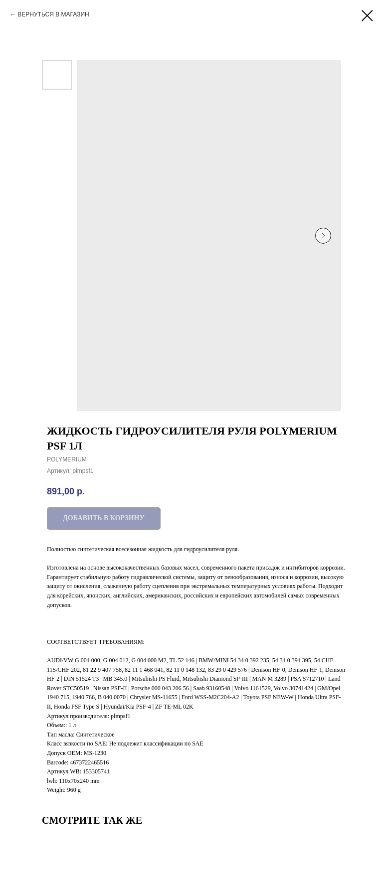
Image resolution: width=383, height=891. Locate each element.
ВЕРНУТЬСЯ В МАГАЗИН (53, 14)
